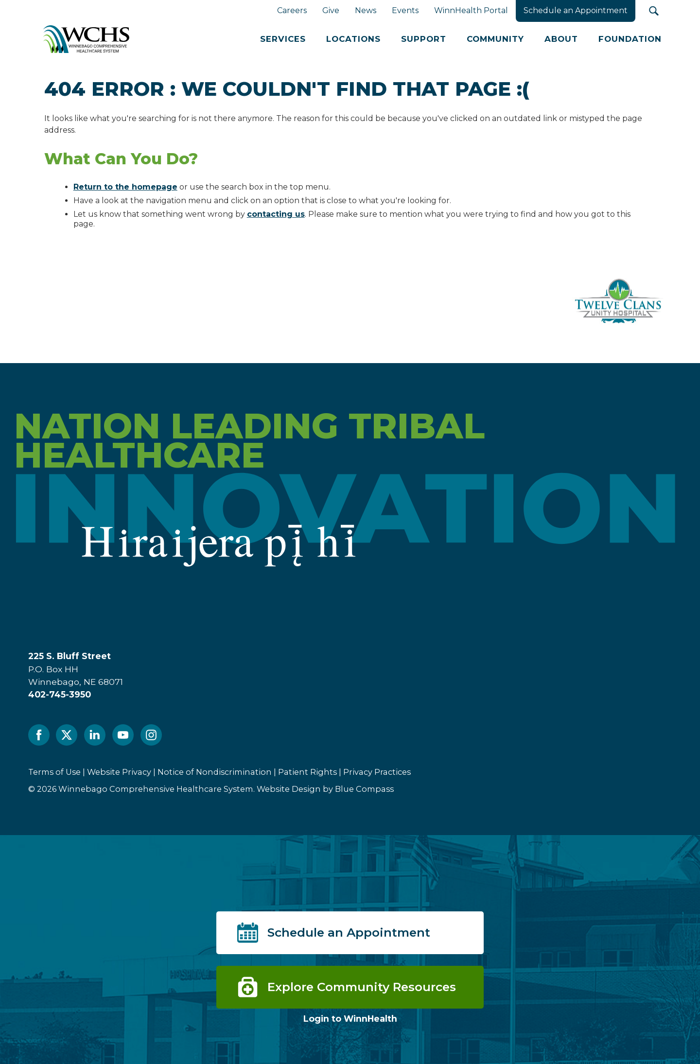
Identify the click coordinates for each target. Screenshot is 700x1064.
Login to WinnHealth (350, 1018)
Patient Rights (307, 772)
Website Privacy (119, 772)
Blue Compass (364, 789)
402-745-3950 (59, 694)
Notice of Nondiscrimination (215, 772)
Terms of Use (54, 772)
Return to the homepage (125, 187)
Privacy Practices (377, 772)
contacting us (276, 214)
